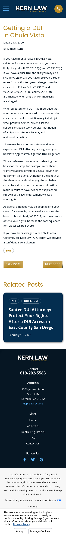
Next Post (52, 264)
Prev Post (13, 264)
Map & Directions (33, 403)
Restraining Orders (33, 432)
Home (33, 420)
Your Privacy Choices (48, 500)
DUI (8, 250)
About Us (33, 426)
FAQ (33, 437)
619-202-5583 (33, 373)
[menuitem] (33, 507)
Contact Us (33, 443)
